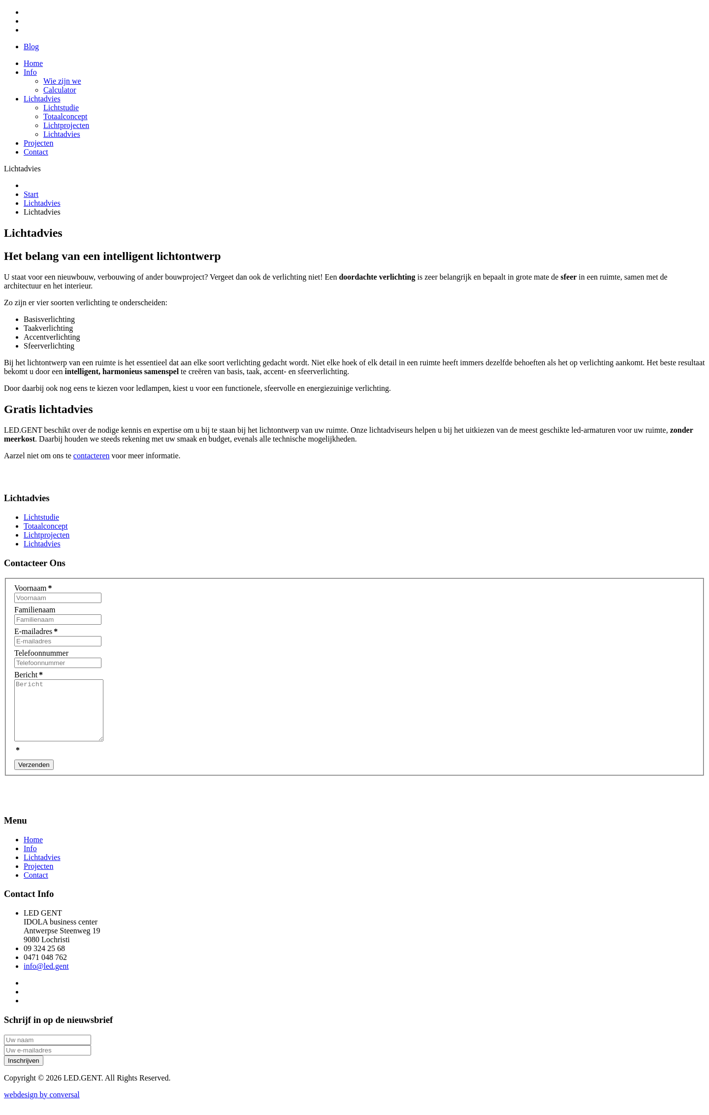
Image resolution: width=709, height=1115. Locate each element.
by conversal (42, 1106)
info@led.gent (46, 978)
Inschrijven (23, 1072)
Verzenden (34, 776)
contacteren (91, 455)
